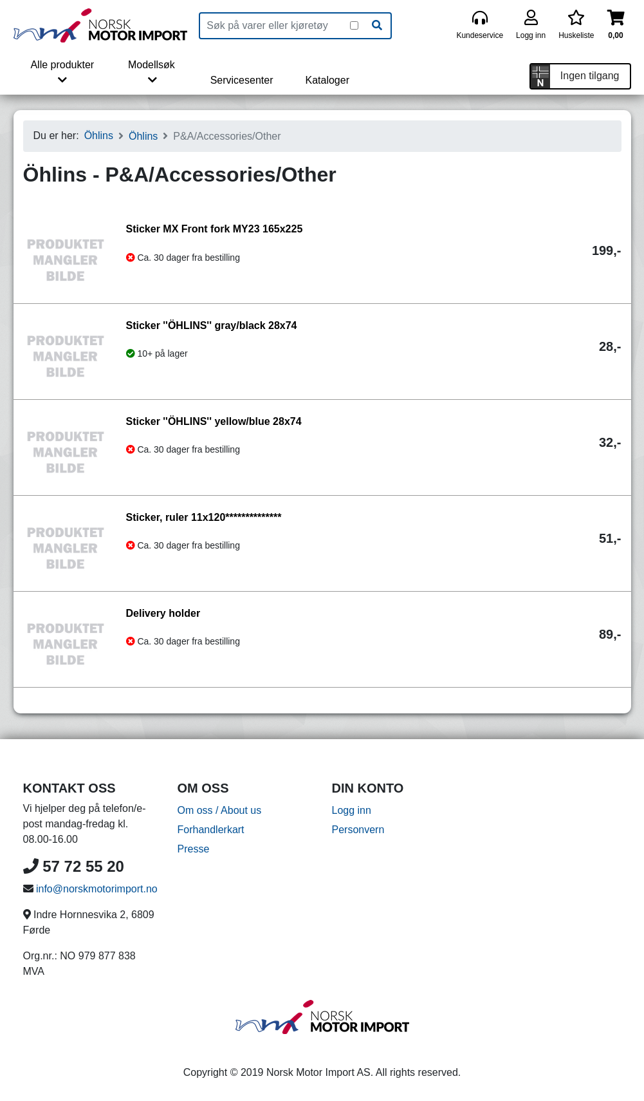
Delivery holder (163, 613)
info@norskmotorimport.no (97, 888)
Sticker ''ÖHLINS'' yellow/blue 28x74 (214, 421)
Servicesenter (241, 80)
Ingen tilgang (590, 75)
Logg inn (351, 810)
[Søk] (377, 25)
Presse (194, 848)
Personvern (358, 829)
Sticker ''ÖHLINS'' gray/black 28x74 (211, 325)
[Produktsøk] (275, 26)
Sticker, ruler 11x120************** (204, 517)
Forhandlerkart (211, 829)
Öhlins (98, 135)
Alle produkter (62, 72)
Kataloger (327, 80)
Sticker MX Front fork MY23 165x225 (214, 228)
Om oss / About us (220, 810)
